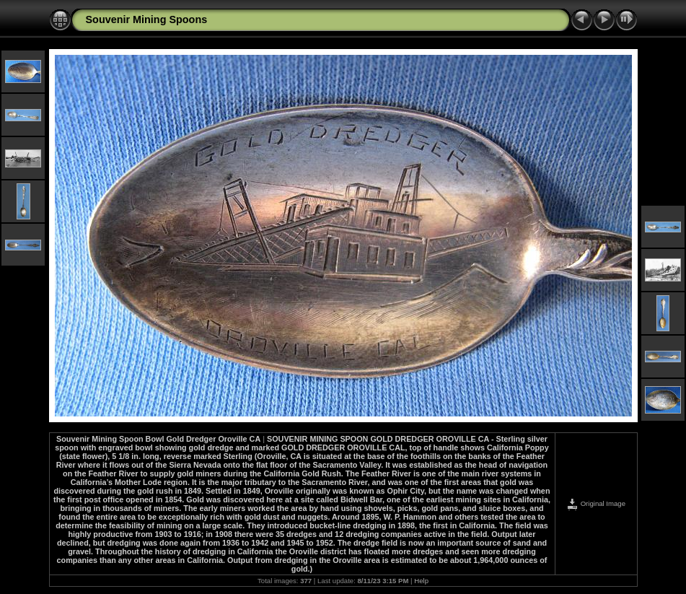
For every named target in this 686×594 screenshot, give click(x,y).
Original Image (595, 503)
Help (421, 581)
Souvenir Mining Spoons (147, 19)
